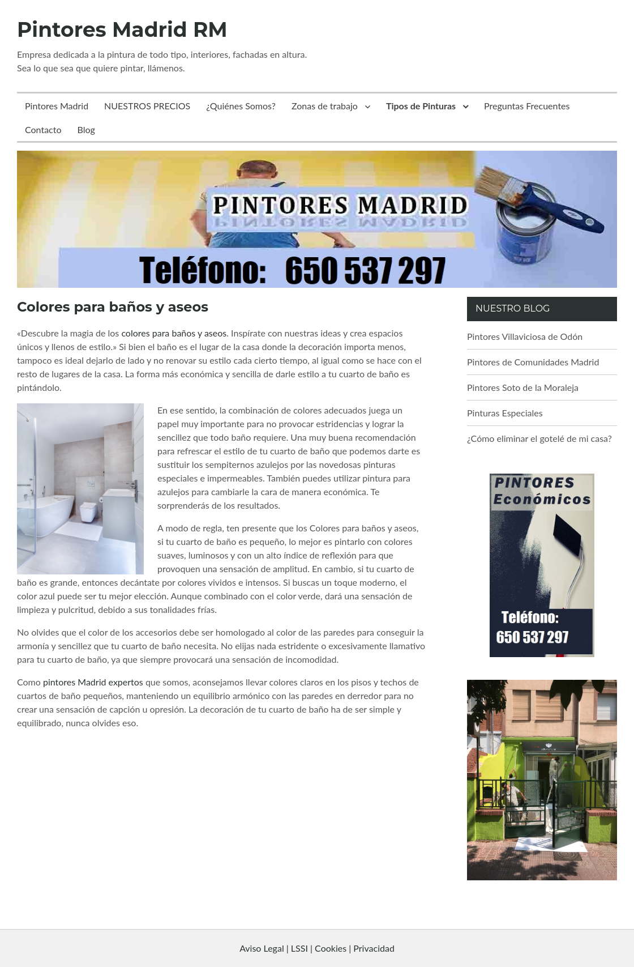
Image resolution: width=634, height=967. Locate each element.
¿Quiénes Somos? (241, 105)
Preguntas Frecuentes (526, 105)
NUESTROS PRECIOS (147, 105)
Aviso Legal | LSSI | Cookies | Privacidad (317, 948)
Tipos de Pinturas (421, 105)
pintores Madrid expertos (93, 681)
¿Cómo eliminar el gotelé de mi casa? (539, 438)
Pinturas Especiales (505, 412)
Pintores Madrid (56, 105)
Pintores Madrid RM (122, 29)
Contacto (43, 129)
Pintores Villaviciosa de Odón (524, 336)
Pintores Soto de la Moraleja (523, 387)
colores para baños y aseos (173, 332)
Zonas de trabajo (325, 105)
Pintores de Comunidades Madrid (533, 361)
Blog (86, 129)
